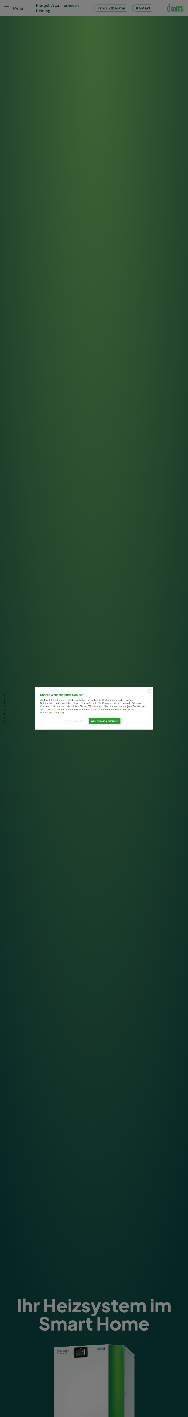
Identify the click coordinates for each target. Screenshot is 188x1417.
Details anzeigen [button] (74, 721)
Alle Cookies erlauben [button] (104, 721)
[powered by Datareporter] (149, 693)
